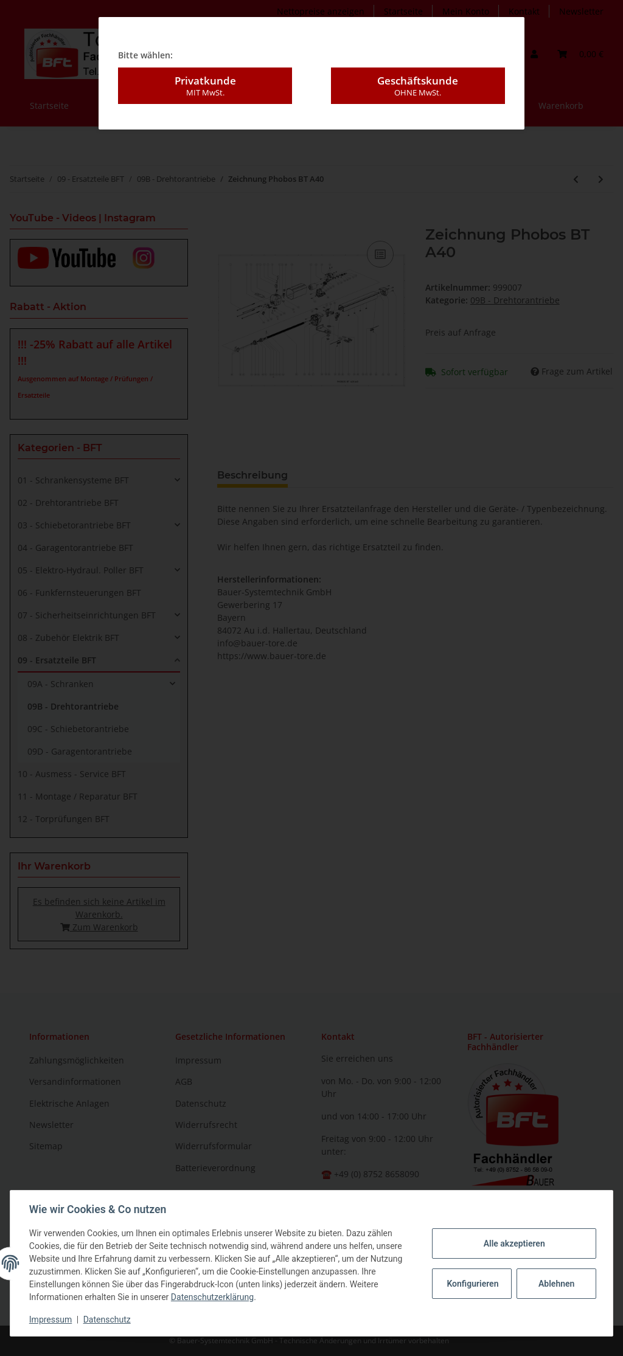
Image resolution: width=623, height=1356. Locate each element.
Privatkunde (205, 86)
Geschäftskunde (418, 86)
